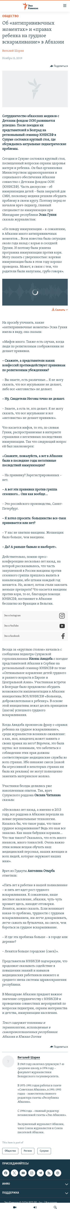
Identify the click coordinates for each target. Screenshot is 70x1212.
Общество (10, 16)
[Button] (59, 66)
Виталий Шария (13, 50)
